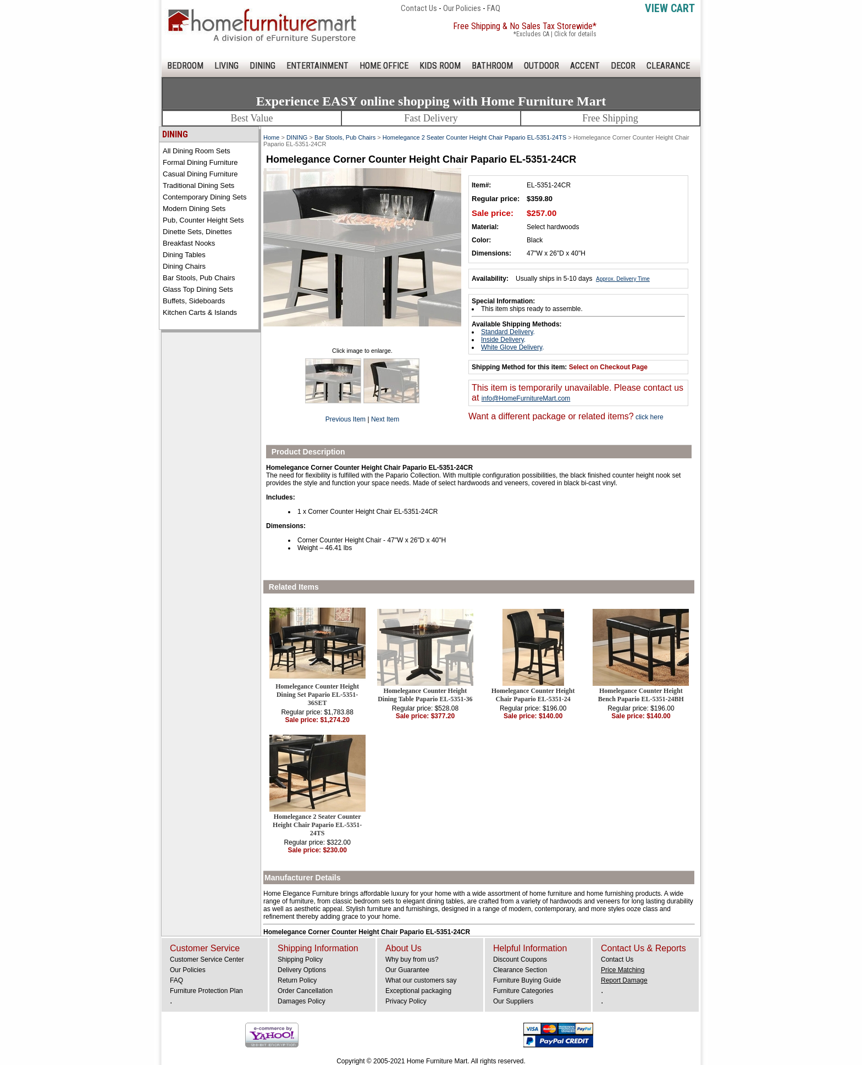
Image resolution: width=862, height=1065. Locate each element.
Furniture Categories (523, 991)
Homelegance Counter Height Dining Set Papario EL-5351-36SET (317, 695)
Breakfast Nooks (189, 243)
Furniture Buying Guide (527, 980)
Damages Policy (301, 1001)
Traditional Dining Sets (198, 185)
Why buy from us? (412, 959)
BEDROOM (185, 65)
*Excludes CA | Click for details (554, 34)
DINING (262, 65)
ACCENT (585, 65)
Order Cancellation (305, 991)
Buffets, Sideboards (194, 301)
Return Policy (297, 980)
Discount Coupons (520, 959)
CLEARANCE (668, 65)
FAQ (493, 8)
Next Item (385, 419)
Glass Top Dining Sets (198, 289)
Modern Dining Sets (194, 208)
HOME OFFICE (384, 65)
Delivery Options (302, 970)
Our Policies (462, 8)
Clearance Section (520, 970)
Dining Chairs (184, 266)
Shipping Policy (300, 959)
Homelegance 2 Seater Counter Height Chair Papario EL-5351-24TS (474, 137)
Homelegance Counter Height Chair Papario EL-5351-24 (533, 695)
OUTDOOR (541, 65)
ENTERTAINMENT (317, 65)
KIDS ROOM (440, 65)
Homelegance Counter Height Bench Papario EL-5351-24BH (641, 695)
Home (271, 137)
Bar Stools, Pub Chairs (199, 278)
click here (649, 417)
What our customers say (420, 980)
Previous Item (345, 419)
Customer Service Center (207, 959)
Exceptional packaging (418, 991)
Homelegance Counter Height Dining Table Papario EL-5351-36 (425, 695)
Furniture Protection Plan (206, 991)
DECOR (623, 65)
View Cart (670, 8)
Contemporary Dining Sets (204, 197)
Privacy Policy (406, 1001)
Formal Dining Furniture (200, 162)
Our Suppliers (513, 1001)
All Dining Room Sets (196, 151)
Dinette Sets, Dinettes (197, 232)
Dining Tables (184, 255)
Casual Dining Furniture (200, 174)
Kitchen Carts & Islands (200, 312)
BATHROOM (492, 65)
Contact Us (419, 8)
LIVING (226, 65)
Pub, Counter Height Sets (203, 220)
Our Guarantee (407, 970)
